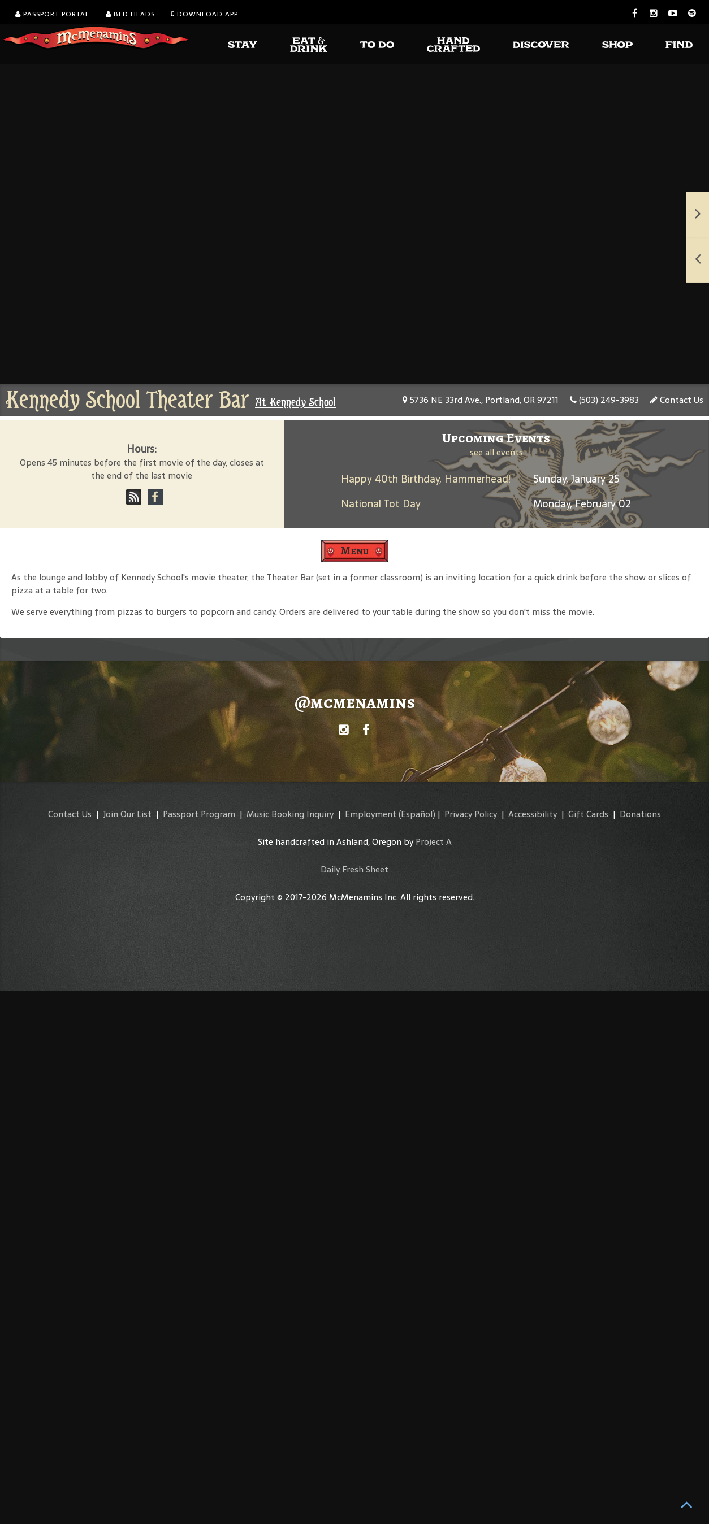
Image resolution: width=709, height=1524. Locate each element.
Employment (370, 814)
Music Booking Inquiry (290, 814)
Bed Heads (130, 14)
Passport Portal (52, 14)
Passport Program (199, 814)
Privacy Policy (470, 814)
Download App (204, 14)
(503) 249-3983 (604, 400)
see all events (496, 452)
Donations (640, 814)
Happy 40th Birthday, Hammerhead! (426, 479)
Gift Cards (588, 814)
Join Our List (127, 814)
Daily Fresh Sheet (354, 869)
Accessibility (532, 814)
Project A (434, 842)
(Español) (417, 814)
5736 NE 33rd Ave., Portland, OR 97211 (481, 400)
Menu (355, 550)
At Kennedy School (295, 402)
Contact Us (676, 400)
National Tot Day (381, 504)
